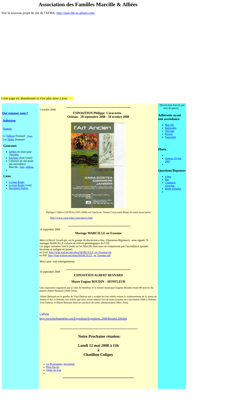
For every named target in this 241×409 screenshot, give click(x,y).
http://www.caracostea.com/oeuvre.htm (71, 217)
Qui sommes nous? (15, 113)
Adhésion (9, 120)
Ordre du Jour (53, 370)
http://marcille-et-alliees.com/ (76, 13)
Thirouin (169, 131)
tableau (30, 167)
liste (22, 167)
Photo (29, 136)
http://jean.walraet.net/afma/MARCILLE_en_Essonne (78, 252)
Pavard (168, 134)
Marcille (169, 125)
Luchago (13, 157)
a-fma (168, 176)
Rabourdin (170, 128)
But (167, 179)
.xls (109, 252)
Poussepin (170, 137)
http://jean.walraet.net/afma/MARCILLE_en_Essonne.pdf (79, 255)
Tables (10, 139)
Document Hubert (18, 188)
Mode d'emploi (173, 188)
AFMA (12, 151)
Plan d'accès (52, 367)
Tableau (10, 135)
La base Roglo (16, 182)
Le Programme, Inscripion (60, 364)
